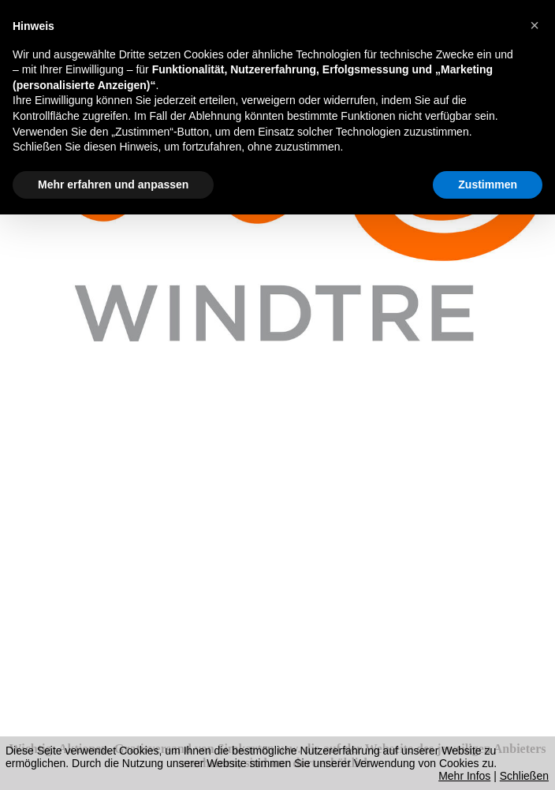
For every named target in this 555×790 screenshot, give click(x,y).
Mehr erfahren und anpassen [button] (113, 184)
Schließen (524, 776)
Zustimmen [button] (487, 184)
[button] (534, 25)
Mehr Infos (464, 776)
